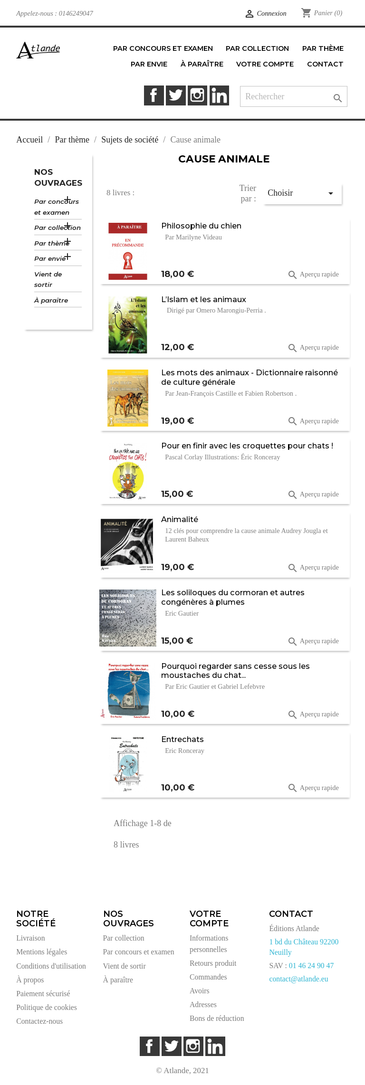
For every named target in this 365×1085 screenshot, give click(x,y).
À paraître (51, 300)
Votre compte (209, 919)
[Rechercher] (293, 96)
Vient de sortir (48, 279)
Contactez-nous (39, 1021)
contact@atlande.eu (298, 979)
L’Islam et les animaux (203, 299)
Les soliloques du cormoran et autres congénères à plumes (233, 597)
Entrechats (182, 739)
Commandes (208, 977)
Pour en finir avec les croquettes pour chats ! (247, 445)
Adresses (203, 1004)
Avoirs (200, 991)
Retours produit (213, 963)
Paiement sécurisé (43, 994)
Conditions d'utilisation (51, 966)
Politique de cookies (46, 1007)
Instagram (197, 95)
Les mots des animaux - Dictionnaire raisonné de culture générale (249, 377)
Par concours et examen (56, 207)
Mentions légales (41, 952)
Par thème (51, 243)
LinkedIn (219, 95)
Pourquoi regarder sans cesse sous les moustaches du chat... (235, 670)
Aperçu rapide (313, 275)
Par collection (57, 227)
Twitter (175, 95)
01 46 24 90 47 (311, 965)
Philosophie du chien (201, 225)
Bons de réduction (217, 1018)
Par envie (50, 258)
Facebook (153, 95)
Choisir (302, 193)
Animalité (179, 519)
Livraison (30, 938)
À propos (30, 980)
